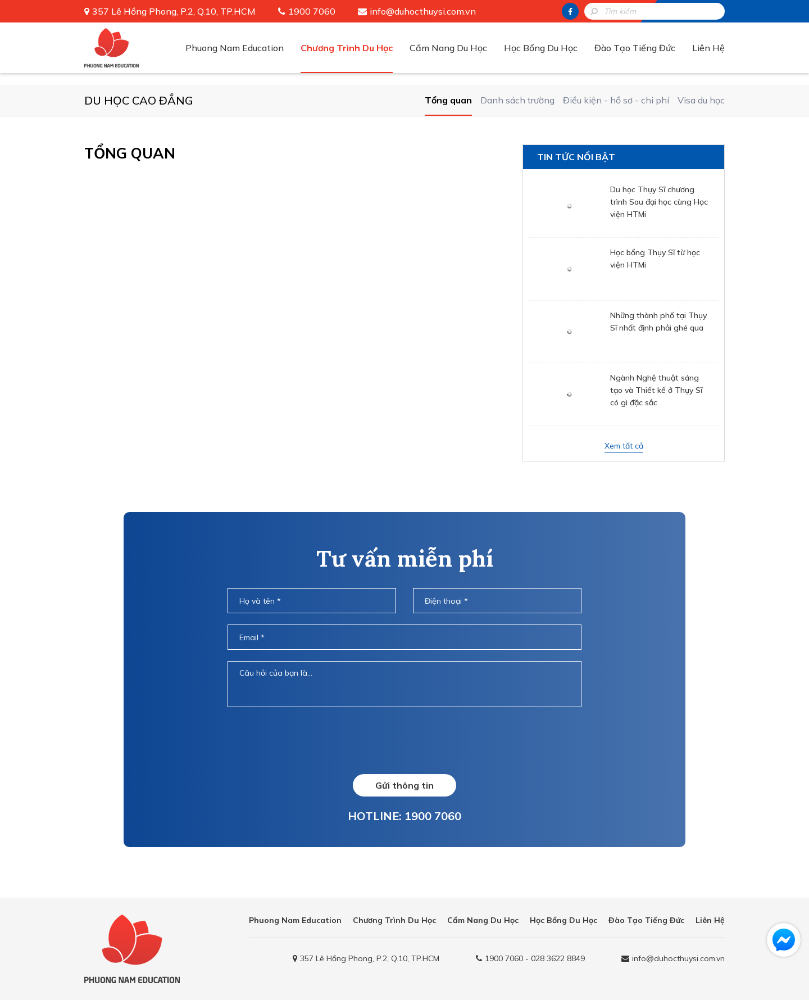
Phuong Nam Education (234, 47)
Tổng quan (448, 100)
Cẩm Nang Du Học (448, 47)
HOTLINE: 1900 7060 (404, 816)
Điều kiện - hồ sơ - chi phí (616, 100)
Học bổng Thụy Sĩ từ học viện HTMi (655, 258)
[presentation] (404, 740)
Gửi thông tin (404, 785)
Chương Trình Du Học (347, 47)
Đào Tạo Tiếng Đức (634, 47)
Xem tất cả (624, 446)
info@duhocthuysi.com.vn (423, 11)
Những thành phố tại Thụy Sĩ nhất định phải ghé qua (658, 321)
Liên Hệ (708, 47)
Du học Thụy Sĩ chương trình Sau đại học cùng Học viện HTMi (659, 201)
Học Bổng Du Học (541, 47)
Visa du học (701, 100)
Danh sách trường (517, 100)
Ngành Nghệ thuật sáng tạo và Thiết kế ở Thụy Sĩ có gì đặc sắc (656, 390)
